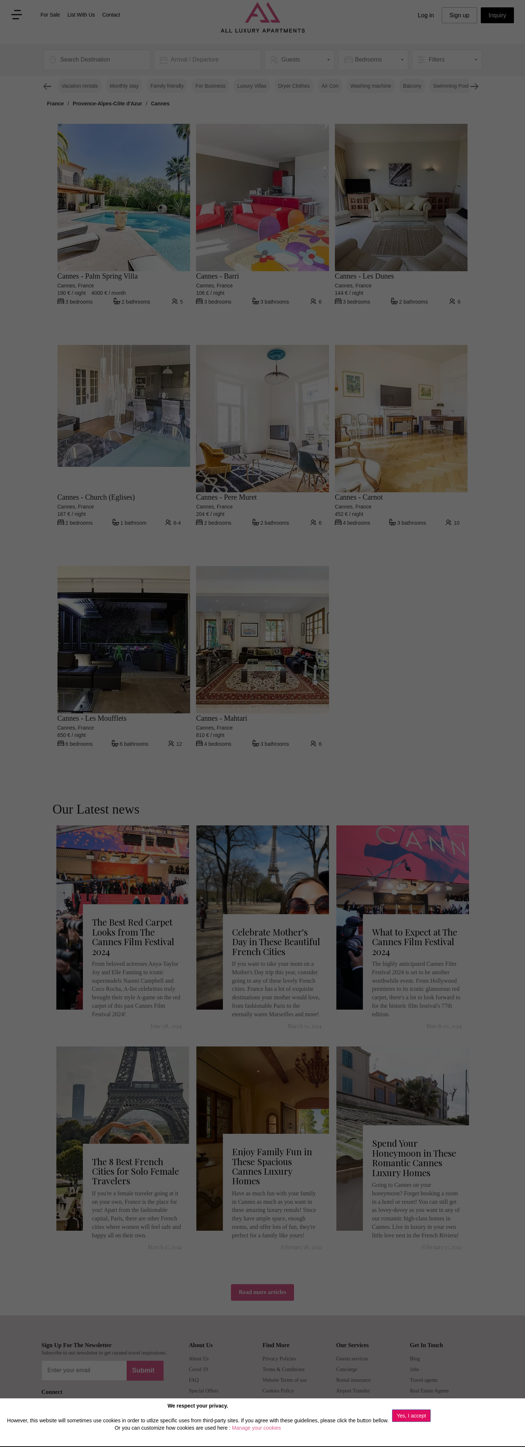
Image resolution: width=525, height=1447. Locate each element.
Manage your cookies (256, 1428)
